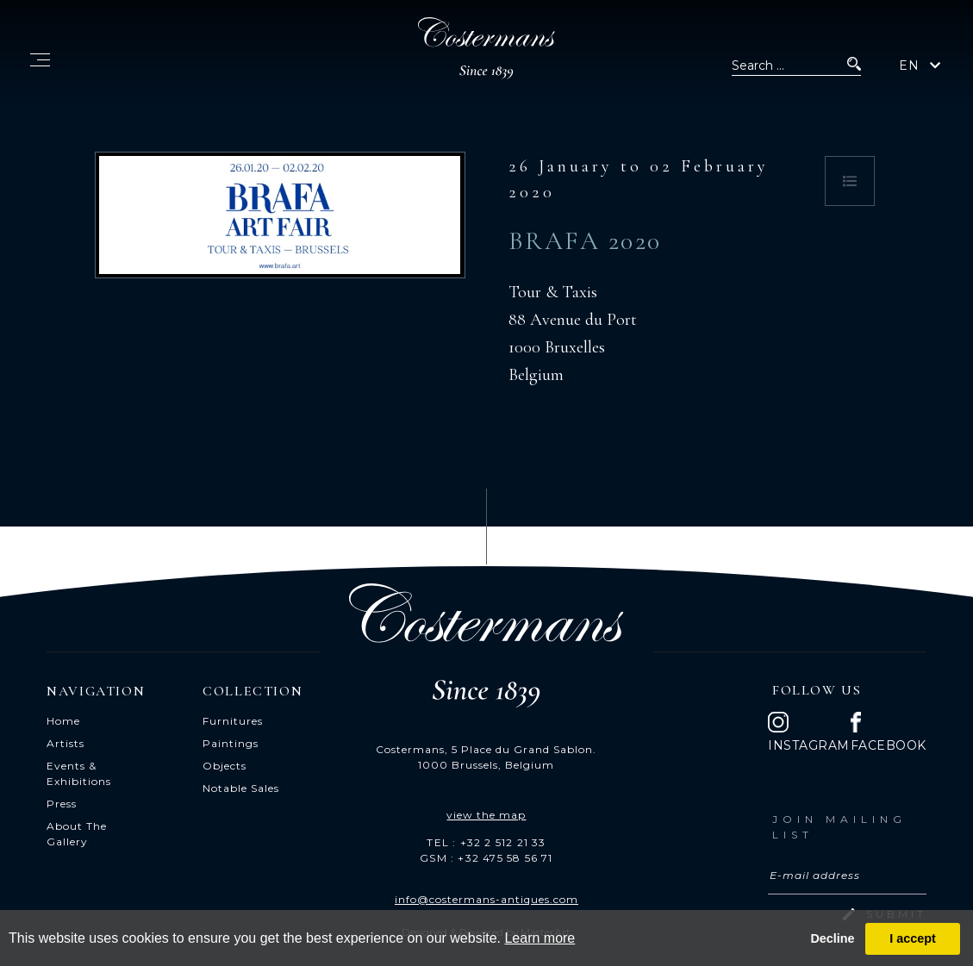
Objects (224, 765)
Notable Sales (241, 788)
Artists (65, 743)
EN (909, 65)
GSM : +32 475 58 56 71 (486, 857)
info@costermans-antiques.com (486, 899)
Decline (832, 938)
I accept (912, 938)
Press (62, 803)
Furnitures (233, 720)
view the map (486, 814)
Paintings (231, 743)
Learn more (539, 938)
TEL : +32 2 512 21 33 (486, 842)
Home (63, 720)
